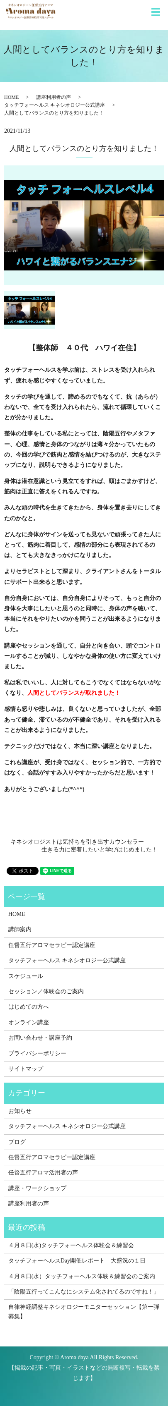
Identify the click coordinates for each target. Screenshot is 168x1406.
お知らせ (20, 1111)
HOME (11, 97)
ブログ (17, 1142)
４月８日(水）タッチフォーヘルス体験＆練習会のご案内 (82, 1276)
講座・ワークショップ (37, 1188)
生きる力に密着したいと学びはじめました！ (99, 849)
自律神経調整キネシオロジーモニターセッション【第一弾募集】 (83, 1311)
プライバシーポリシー (37, 1053)
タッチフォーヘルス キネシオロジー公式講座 (54, 105)
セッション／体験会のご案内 (46, 991)
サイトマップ (25, 1069)
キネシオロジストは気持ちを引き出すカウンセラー (77, 842)
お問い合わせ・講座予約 (40, 1038)
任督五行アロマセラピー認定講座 (51, 945)
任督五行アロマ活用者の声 (43, 1172)
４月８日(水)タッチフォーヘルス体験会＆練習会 (71, 1245)
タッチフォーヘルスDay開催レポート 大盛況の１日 (77, 1261)
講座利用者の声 (53, 97)
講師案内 (20, 929)
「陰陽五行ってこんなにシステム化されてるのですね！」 (83, 1292)
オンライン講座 (28, 1022)
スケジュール (25, 976)
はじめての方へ (28, 1007)
